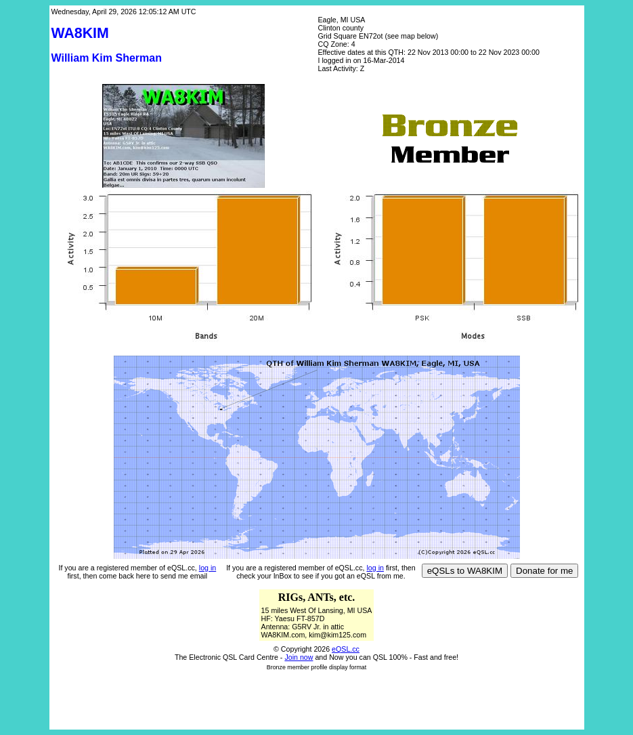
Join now (298, 657)
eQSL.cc (345, 649)
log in (207, 568)
